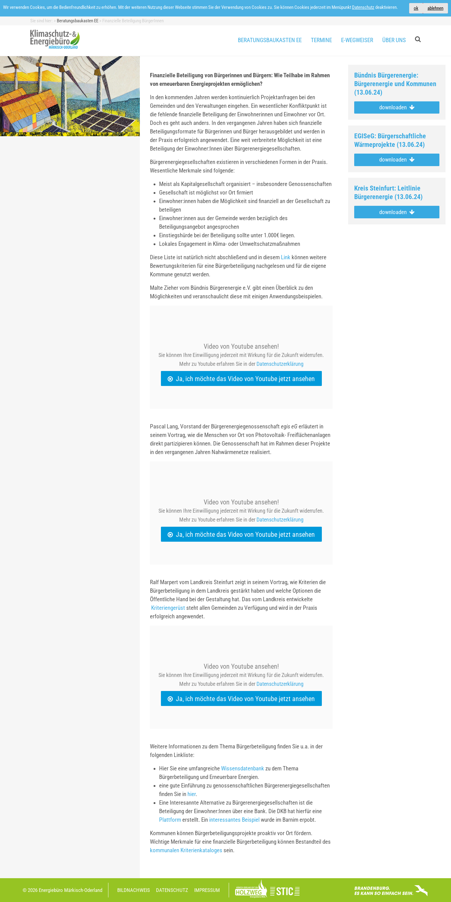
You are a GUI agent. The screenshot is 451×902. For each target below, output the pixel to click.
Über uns (394, 40)
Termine (321, 40)
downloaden (396, 107)
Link (285, 257)
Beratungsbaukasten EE (270, 40)
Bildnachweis (133, 890)
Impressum (207, 890)
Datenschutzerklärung (280, 364)
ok (416, 8)
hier (191, 794)
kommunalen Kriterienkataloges (186, 850)
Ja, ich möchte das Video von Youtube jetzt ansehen (245, 379)
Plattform (170, 820)
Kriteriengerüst (168, 608)
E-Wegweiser (357, 40)
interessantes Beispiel (234, 820)
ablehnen (435, 8)
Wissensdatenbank (242, 768)
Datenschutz (363, 7)
